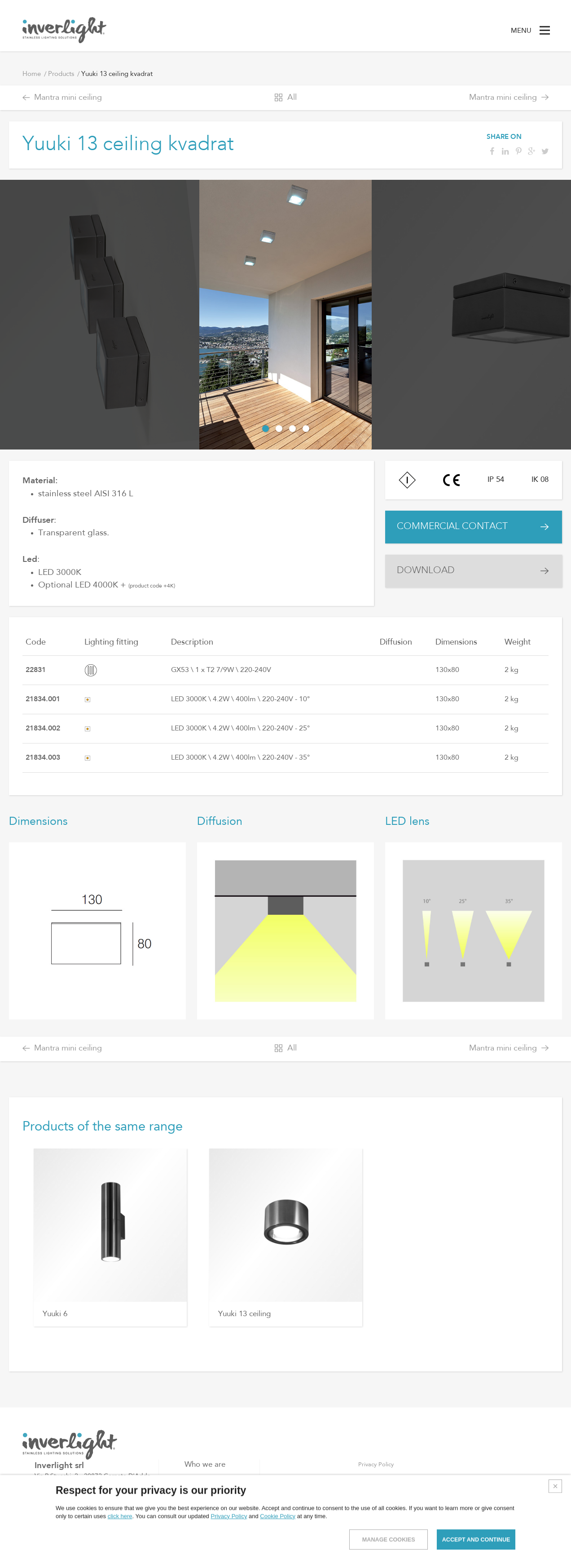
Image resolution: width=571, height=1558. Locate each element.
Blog (192, 1493)
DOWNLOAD (430, 581)
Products (61, 74)
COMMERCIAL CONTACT (459, 530)
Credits (553, 1542)
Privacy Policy (376, 1465)
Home (31, 74)
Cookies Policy (377, 1479)
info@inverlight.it (76, 1522)
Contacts (199, 1508)
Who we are (204, 1465)
